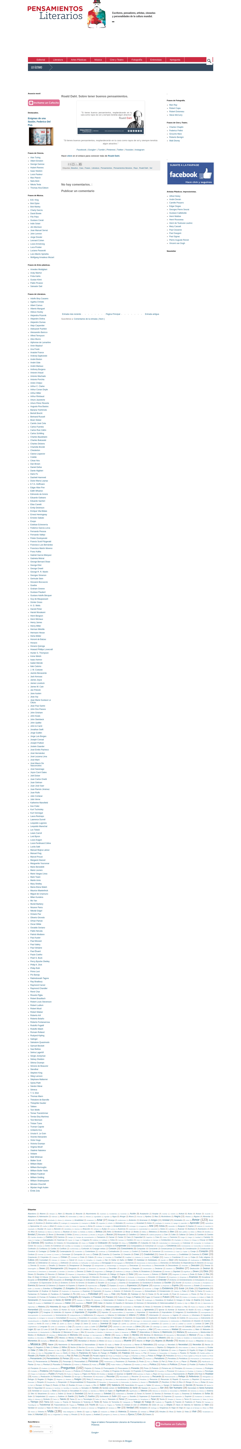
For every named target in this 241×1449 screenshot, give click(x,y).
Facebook (81, 149)
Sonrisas (167, 1394)
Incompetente (206, 1312)
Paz (68, 1355)
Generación (33, 1300)
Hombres (95, 1306)
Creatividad (149, 1254)
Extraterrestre (165, 1291)
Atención (57, 1229)
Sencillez (75, 1388)
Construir (31, 1251)
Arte (151, 1226)
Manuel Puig (36, 853)
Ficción (124, 1294)
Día (207, 1274)
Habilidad (47, 1303)
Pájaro (85, 1374)
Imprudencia (153, 1312)
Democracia (141, 1263)
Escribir (168, 1283)
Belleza (99, 1232)
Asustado (31, 1229)
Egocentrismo (64, 1277)
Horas (147, 1307)
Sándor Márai (36, 1086)
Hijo (186, 1303)
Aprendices (209, 1223)
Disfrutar (61, 1274)
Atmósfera (67, 1229)
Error (73, 1283)
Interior (127, 1321)
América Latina (52, 1223)
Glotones (97, 1300)
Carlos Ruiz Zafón (38, 430)
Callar (173, 1234)
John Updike (36, 723)
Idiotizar (138, 1310)
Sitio (32, 1394)
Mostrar (93, 1341)
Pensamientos (106, 168)
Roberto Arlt (35, 1015)
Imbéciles (58, 1312)
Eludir (123, 1277)
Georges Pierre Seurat (179, 209)
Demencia (129, 1263)
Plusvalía (56, 1364)
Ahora (131, 1216)
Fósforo (185, 1297)
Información (153, 1315)
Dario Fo (34, 474)
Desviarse (42, 1271)
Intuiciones (186, 1321)
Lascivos (165, 1324)
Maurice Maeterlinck (39, 890)
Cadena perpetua (155, 1234)
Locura (188, 1326)
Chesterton (35, 450)
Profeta (106, 1371)
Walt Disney (174, 141)
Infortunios (166, 1315)
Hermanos (129, 1303)
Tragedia (168, 1402)
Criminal (74, 1257)
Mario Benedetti (37, 867)
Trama (198, 1402)
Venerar (92, 1408)
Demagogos (118, 1263)
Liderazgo (156, 1327)
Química (140, 1374)
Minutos (107, 1338)
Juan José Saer (37, 786)
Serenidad (192, 1388)
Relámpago (98, 1379)
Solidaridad (120, 1394)
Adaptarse (32, 1216)
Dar (106, 1260)
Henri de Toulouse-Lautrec (181, 223)
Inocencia (72, 1318)
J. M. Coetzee (36, 670)
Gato (208, 1297)
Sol (151, 168)
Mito (172, 1338)
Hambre (109, 1303)
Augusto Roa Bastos (39, 406)
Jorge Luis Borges (38, 736)
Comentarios (37, 1431)
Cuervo (166, 1257)
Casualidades (48, 1240)
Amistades (178, 1220)
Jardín (62, 1324)
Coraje (193, 1251)
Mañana (180, 1332)
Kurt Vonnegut (36, 813)
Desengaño (32, 1268)
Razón (191, 1374)
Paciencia (83, 1353)
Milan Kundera (36, 897)
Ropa (47, 1385)
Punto (69, 1374)
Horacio (33, 643)
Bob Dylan (35, 203)
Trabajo (148, 1402)
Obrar (193, 1347)
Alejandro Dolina (37, 319)
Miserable (142, 1338)
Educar (45, 1277)
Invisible (31, 1324)
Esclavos (157, 1283)
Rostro (55, 1385)
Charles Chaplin (176, 127)
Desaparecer (74, 1265)
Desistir (82, 1268)
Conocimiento (127, 1248)
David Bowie (36, 213)
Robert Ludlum (37, 1005)
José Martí (35, 760)
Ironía (39, 1324)
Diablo (88, 1271)
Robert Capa (175, 108)
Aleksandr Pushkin (38, 329)
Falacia (176, 1291)
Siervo (102, 1391)
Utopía (169, 1405)
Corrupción (78, 1254)
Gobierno (120, 1300)
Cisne (84, 1243)
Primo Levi (35, 971)
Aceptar (155, 1214)
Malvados (206, 1329)
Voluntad (39, 1414)
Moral (52, 1341)
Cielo (211, 1240)
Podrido (137, 1364)
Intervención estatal (150, 1321)
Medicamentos (193, 1332)
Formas (43, 1297)
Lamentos (155, 1324)
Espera (121, 1285)
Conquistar (141, 1249)
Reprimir (195, 1379)
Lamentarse (143, 1324)
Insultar (45, 1321)
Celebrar (95, 1240)
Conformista (74, 1249)
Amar (99, 1220)
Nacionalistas (90, 1345)
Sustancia (198, 1396)
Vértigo (65, 1414)
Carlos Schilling (37, 433)
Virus (171, 1412)
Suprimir (188, 1396)
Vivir (194, 1411)
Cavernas (61, 1240)
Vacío (178, 1405)
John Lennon (36, 234)
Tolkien (33, 1106)
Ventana (111, 1408)
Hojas (64, 1307)
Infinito (142, 1315)
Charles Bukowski (38, 440)
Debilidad (140, 1260)
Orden (174, 1350)
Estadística (207, 1285)
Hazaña (119, 1303)
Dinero (196, 1271)
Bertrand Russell (37, 417)
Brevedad (60, 1234)
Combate (207, 1243)
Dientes (167, 1271)
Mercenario (181, 1335)
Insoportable (140, 1318)
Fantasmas (32, 1294)
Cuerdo (146, 1257)
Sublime (61, 1396)
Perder (85, 1358)
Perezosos (125, 1358)
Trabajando (126, 1402)
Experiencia (203, 1288)
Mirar (125, 1338)
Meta (208, 1335)
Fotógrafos (86, 1297)
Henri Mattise (175, 216)
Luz (52, 1329)
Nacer (50, 1344)
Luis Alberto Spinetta (39, 254)
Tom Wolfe (35, 1110)
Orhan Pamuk (36, 921)
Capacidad (138, 1237)
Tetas (204, 1399)
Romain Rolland (37, 1032)
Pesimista (132, 1361)
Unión (154, 1405)
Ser (162, 1387)
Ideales (90, 1310)
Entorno (173, 1280)
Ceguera (85, 1240)
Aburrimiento (91, 1214)
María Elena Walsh (38, 887)
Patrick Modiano (37, 934)
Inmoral (50, 1318)
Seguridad (38, 1388)
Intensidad (95, 1321)
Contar (53, 1251)
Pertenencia (108, 1361)
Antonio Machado (38, 376)
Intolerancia (164, 1321)
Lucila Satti (35, 847)
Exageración (136, 1288)
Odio (41, 1350)
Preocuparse (123, 1368)
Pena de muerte (201, 1356)
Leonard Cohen (37, 240)
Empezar (162, 1277)
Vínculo (74, 1414)
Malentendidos (187, 1329)
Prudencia (180, 1371)
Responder (62, 1382)
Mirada (116, 1338)
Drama (184, 1274)
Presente (135, 1368)
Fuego (128, 1297)
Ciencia (35, 1242)
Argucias (82, 1226)
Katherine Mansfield (39, 803)
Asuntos (208, 1226)
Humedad (46, 1310)
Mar (82, 1332)
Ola (72, 1350)
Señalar (85, 1391)
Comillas (68, 1246)
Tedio (97, 1399)
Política (153, 1364)
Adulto (62, 1216)
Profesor (97, 1371)
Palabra (113, 1353)
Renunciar (165, 1379)
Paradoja (174, 1353)
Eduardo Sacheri (37, 501)
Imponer (68, 1312)
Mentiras (147, 1335)
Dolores (155, 1274)
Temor (121, 1399)
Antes (149, 1223)
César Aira (35, 460)
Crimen (64, 1257)
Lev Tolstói (35, 830)
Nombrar (91, 1347)
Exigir (156, 1288)
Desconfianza (146, 1265)
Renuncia (153, 1379)
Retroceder (125, 1382)
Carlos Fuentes (37, 427)
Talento (63, 1399)
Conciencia (171, 1246)
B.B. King (34, 200)
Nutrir (140, 1347)
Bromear (85, 1234)
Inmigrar (42, 1318)
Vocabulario (206, 1412)
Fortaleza (52, 1297)
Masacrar (125, 1332)
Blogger (128, 1441)
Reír (174, 1382)
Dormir (165, 1274)
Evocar (114, 1288)
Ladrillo (123, 1324)
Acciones (123, 1214)
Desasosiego (111, 1265)
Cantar (120, 1237)
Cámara (54, 1260)
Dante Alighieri (36, 471)
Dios (205, 1271)
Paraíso (183, 1353)
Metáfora (31, 1338)
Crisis (82, 1257)
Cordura (31, 1254)
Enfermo (102, 1280)
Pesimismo (120, 1361)
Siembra (94, 1391)
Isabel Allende (36, 663)
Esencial (42, 1285)
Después (136, 1268)
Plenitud (46, 1364)
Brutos (92, 1234)
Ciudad (91, 1243)
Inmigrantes (32, 1318)
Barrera (57, 1232)
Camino (49, 1237)
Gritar (188, 1300)
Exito (191, 1288)
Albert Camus (36, 305)
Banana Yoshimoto (38, 410)
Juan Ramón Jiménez (40, 789)
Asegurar (181, 1226)
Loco (180, 1327)
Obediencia (150, 1347)
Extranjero (138, 1291)
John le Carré (36, 726)
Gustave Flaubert (38, 592)
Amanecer (90, 1220)
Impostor (105, 1312)
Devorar (80, 1271)
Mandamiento (33, 1332)
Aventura (191, 1229)
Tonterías (87, 1402)
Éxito (139, 1414)
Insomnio (128, 1318)
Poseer (183, 1364)
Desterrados (147, 1268)
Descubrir (195, 1265)
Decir (171, 1260)
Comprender (120, 1246)
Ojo (58, 1350)
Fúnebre (194, 1297)
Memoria (74, 1335)
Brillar (69, 1234)
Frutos (120, 1297)
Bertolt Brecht (36, 413)
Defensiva (54, 1263)
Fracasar (97, 1297)
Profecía (77, 1371)
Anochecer (130, 1223)
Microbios (40, 1338)
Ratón (148, 1374)
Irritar (54, 1324)
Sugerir (124, 1396)
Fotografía (73, 1297)
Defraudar (84, 1263)
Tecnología (87, 1399)
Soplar (176, 1394)
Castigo (37, 1240)
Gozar (139, 1300)
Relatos (68, 1379)
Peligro (159, 1355)
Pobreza (85, 1364)
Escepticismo (134, 1283)
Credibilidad (183, 1254)
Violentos (133, 1412)
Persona (54, 1361)
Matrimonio (167, 1332)
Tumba (118, 1405)
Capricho (149, 1237)
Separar (144, 1388)
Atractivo (74, 168)
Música (35, 1344)
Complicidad (87, 1246)
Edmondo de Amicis (39, 494)
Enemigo (69, 1280)
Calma (191, 1234)
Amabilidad (79, 1220)
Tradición (158, 1402)
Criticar (99, 1257)
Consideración (191, 1249)
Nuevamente (130, 1347)
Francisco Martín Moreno (41, 548)
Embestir (131, 1277)
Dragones (175, 1274)
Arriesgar (132, 1226)
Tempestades (132, 1399)
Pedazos (118, 1356)
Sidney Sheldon (37, 1059)
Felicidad (93, 1294)
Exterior (117, 1291)
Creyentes (44, 1257)
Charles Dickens (37, 444)
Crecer (161, 1254)
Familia (208, 1291)
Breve (51, 1234)
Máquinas (200, 1341)
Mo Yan (33, 901)
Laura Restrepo (37, 816)
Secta (209, 1385)
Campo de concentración (85, 1237)
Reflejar (181, 1376)
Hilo (198, 1303)
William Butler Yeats (39, 1170)
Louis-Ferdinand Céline (40, 843)
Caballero (132, 1234)
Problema (44, 1371)
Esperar (144, 1285)
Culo (186, 1257)
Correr (56, 1254)
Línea (94, 1329)
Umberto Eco (36, 1130)
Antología (158, 1223)
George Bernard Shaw (40, 562)
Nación (101, 1345)
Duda (192, 1274)
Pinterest (111, 149)
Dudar (200, 1274)
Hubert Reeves (37, 167)
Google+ (92, 149)
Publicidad (42, 1374)
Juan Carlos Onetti (38, 779)
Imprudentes (167, 1312)
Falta (192, 1291)
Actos (190, 1214)
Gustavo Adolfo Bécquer (41, 595)
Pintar (170, 1361)
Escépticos (207, 1283)
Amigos (154, 1220)
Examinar (148, 1288)
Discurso (51, 1274)
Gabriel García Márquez (41, 555)
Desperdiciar (124, 1268)
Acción (133, 1213)
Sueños (91, 1396)
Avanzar (181, 1229)
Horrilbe (167, 1307)
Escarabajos (112, 1283)
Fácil (177, 1297)
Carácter (207, 1237)
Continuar (101, 1251)
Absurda (69, 1214)
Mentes (118, 1335)
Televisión (111, 1399)
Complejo (76, 1246)
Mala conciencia (163, 1329)
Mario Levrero (36, 870)
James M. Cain (37, 687)
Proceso (68, 1371)
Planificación (206, 1361)
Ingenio (175, 1315)
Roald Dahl (144, 168)
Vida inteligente (68, 1412)
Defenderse (43, 1263)
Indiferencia (88, 1315)
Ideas (108, 1309)
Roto (64, 1385)
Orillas (33, 1353)
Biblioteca (153, 1232)
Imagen (207, 1310)
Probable (34, 1371)
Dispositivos (81, 1274)
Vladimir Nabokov (38, 1150)
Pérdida (102, 1374)
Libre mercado (127, 1327)
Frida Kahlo (35, 276)
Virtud (151, 1411)
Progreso (116, 1371)
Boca (199, 1232)
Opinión (96, 1350)
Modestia (207, 1338)
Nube (119, 1347)
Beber (75, 1232)
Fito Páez (34, 217)
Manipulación (45, 1332)
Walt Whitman (36, 1157)
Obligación (171, 1347)
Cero (138, 1240)
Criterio (91, 1257)
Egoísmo (75, 1277)
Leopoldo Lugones (38, 823)
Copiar (185, 1251)
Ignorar (161, 1310)
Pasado (31, 1355)
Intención (84, 1321)
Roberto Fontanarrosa (40, 1022)
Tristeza (80, 1405)
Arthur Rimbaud (37, 396)
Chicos (186, 1240)
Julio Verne (35, 799)
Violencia (122, 1411)
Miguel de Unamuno (39, 894)
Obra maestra (183, 1347)
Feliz (113, 1294)
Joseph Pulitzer (37, 743)
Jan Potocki (35, 690)
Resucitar (102, 1382)
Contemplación (65, 1251)
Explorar (55, 1291)
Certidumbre (166, 1240)
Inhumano (196, 1315)
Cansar (111, 1237)
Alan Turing (35, 157)
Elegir (114, 1277)
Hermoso (140, 1303)
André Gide (35, 362)
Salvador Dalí (36, 286)
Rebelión (67, 1377)
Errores (81, 1283)
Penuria (76, 1358)
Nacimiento (62, 1345)
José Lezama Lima (38, 756)
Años (33, 1232)
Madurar (112, 1329)
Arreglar (108, 1226)
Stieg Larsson (36, 1076)
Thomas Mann (36, 1096)
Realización (45, 1377)
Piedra (155, 1361)
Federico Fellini (176, 130)
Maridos (100, 1332)
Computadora (136, 1246)
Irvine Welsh (35, 656)
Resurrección (113, 1382)
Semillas (66, 1388)
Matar (133, 1332)
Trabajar (137, 1402)
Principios (178, 1368)
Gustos (38, 1303)
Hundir (73, 1310)
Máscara (210, 1341)
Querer (129, 1374)
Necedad (171, 1345)
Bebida (82, 1232)
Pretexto (155, 1368)
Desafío (52, 1265)
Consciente (153, 1249)
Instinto (182, 1318)
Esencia (31, 1285)
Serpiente (45, 1391)
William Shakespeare (39, 1181)
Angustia (102, 1223)
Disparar (71, 1274)
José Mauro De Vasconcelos (37, 764)
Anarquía (84, 1223)
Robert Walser (36, 1012)
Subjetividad (40, 1396)
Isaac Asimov (36, 660)
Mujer (148, 1341)
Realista (35, 1377)
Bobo (192, 1232)
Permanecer (195, 1358)
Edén (54, 1277)
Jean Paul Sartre (37, 706)
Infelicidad (121, 1315)
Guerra (197, 1300)
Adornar (54, 1216)
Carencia (173, 1237)
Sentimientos (123, 1388)
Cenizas (121, 1240)
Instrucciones (193, 1318)
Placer (184, 1361)
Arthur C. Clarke (37, 386)
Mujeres (158, 1341)
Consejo (178, 1249)
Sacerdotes (129, 1385)
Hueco (193, 1307)
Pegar (126, 1356)
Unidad (127, 1405)
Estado (197, 1285)
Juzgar (114, 1324)
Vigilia (95, 1412)
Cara (81, 168)
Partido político (205, 1353)
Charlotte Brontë (37, 447)
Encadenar (206, 1277)
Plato (38, 1364)
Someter (130, 1394)
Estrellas (46, 1288)
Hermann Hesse (37, 633)
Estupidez (57, 1288)
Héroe (80, 1310)
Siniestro (183, 1391)
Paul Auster (35, 938)
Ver (119, 1407)
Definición (64, 1263)
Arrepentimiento (119, 1226)
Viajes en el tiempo (192, 1408)
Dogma (122, 1274)
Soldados (97, 1394)
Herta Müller (35, 636)
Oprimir (143, 1350)
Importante (79, 1312)
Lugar (30, 1329)
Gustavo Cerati (37, 220)
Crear (136, 1254)
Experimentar (33, 1291)
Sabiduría (116, 1385)
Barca (50, 1232)
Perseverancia (41, 1361)
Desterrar (158, 1268)
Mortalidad (82, 1341)
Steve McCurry (175, 115)
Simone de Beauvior (39, 1066)
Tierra (46, 1402)
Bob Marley (35, 207)
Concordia (197, 1246)
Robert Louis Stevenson (41, 1002)
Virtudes (162, 1412)
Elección (95, 1277)
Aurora (112, 1229)
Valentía (187, 1405)
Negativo (39, 1347)
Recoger (78, 1377)
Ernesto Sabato (37, 518)
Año (211, 1229)
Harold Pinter (36, 609)
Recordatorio (124, 1377)
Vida (50, 1411)
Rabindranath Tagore (39, 978)
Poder (102, 1364)
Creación (127, 1254)
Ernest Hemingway (38, 514)
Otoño (65, 1353)
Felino (106, 1294)
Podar (94, 1364)
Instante (173, 1318)
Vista (187, 1412)
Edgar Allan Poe (37, 487)
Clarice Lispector (37, 454)
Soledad (107, 1393)
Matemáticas (145, 1332)
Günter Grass (36, 602)
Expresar (86, 1291)
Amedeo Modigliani (38, 269)
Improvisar (141, 1312)
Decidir (163, 1260)
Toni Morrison (36, 1120)
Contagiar (42, 1251)
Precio (210, 1364)
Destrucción (194, 1268)
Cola (153, 1243)
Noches (82, 1347)
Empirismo (173, 1277)
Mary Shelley (36, 884)
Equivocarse (46, 1283)
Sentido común (108, 1388)
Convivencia (168, 1251)
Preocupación (109, 1368)
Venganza (101, 1408)
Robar (203, 1382)
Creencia (195, 1254)
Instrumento (205, 1318)
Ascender (171, 1226)
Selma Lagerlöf (37, 1052)
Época (131, 1414)
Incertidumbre (192, 1312)
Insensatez (117, 1318)
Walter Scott (35, 1160)
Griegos (179, 1300)
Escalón (101, 1283)
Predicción (54, 1368)
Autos (162, 1229)
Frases (88, 168)
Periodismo (159, 1358)
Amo (187, 1220)
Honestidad (127, 1307)
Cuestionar (176, 1257)
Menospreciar (97, 1335)
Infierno (132, 1315)
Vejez (48, 1408)
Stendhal (34, 1069)
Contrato (126, 1251)
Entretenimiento (186, 1280)
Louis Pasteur (36, 174)
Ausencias (132, 1229)
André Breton (36, 359)
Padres (94, 1353)
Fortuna (63, 1297)
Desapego (87, 1265)
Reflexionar (194, 1376)
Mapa (76, 1332)
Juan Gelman (36, 782)
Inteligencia (69, 1320)
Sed (29, 1388)
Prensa (97, 1368)
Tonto (96, 1402)
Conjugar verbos (99, 1249)
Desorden (113, 1268)
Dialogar (109, 1271)
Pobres (76, 1364)
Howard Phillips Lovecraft (41, 649)
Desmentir (92, 1268)
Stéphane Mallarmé (39, 1079)
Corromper (66, 1254)
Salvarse (157, 1385)
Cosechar (116, 1254)
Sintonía (193, 1391)
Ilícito (199, 1310)
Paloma (137, 1353)
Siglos (110, 1391)
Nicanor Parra (36, 907)
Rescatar (31, 1382)
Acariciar (103, 1214)
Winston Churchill (38, 1184)
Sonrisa (157, 1394)
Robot (211, 1382)
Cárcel (71, 1260)
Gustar (207, 1300)
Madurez (121, 1329)
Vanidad (31, 1408)
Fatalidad (65, 1294)
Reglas (50, 1379)
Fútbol (201, 1297)
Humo (55, 1310)
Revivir (143, 1382)
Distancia (92, 1274)
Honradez (138, 1307)
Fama (199, 1291)
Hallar (100, 1303)
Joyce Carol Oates (38, 772)
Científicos (49, 1243)
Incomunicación (47, 1315)
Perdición (96, 1358)
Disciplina (40, 1274)
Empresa (183, 1277)
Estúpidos (70, 1288)
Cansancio (101, 1237)
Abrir (60, 1214)
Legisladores (32, 1327)
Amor (196, 1219)
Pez (148, 1361)
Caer (166, 1234)
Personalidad (79, 1361)
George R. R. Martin (39, 572)
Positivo (202, 1364)
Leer (207, 1323)
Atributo (96, 1229)
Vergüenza (163, 1408)
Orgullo (192, 1350)
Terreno (178, 1399)
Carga (182, 1237)
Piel (163, 1361)
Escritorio (188, 1283)
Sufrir (114, 1396)
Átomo (115, 1414)
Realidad (209, 1374)
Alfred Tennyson (37, 335)
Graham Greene (37, 589)
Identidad (119, 1309)
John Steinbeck (37, 719)
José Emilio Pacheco (39, 750)
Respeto (40, 1382)
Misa (133, 1338)
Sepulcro (154, 1388)
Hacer (89, 1303)
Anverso (167, 1223)
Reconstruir (99, 1377)
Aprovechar (34, 1226)
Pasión (42, 1355)
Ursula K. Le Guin (38, 1133)
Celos (112, 1240)
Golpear (130, 1300)
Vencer (75, 1408)
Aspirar (191, 1226)
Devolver (71, 1271)
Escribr (179, 1283)
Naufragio (161, 1345)
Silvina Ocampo (37, 1063)
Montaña (44, 1341)
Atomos (77, 1229)
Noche (73, 1347)
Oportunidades (122, 1350)
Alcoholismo (166, 1216)
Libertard (116, 1327)
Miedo (50, 1337)
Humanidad (33, 1309)
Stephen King (36, 1073)
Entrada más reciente (71, 314)
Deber (130, 1260)
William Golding (37, 1177)
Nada (109, 1345)
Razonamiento (179, 1374)
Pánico (93, 1374)
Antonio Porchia (37, 379)
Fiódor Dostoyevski (38, 538)
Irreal (47, 1324)
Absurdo (79, 1214)
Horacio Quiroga (37, 646)
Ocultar (210, 1347)
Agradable (97, 1216)
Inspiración (153, 1318)
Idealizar (99, 1310)
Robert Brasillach (37, 998)
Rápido (88, 1385)
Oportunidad (108, 1350)
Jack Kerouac (36, 676)
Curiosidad (43, 1260)
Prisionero (189, 1368)
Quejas (110, 1374)
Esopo (33, 521)
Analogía (64, 1223)
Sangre (166, 1385)
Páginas (77, 1374)
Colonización (175, 1243)
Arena (74, 1226)
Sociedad (79, 1393)
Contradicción (113, 1251)
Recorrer (134, 1377)
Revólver (165, 1382)
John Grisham (36, 713)
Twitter (120, 149)
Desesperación (56, 1268)
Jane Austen (35, 693)
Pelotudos (170, 1356)
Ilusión (191, 1310)
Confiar (53, 1249)
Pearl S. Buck (36, 958)
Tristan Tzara (36, 1123)
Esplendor (156, 1285)
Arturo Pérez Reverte (39, 403)
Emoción (151, 1277)
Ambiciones (122, 1220)
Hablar (68, 1303)
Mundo (169, 1340)
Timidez (57, 1402)
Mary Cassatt (175, 226)
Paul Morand (36, 941)
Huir (208, 1307)
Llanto (165, 1327)
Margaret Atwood (37, 860)
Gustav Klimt (36, 280)
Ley (69, 1326)
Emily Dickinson (37, 508)
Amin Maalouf (36, 346)
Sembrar (57, 1388)
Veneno (83, 1408)
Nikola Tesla (35, 184)
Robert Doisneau (176, 111)
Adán (81, 1216)
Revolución (153, 1382)
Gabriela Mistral (37, 558)
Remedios (109, 1379)
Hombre (75, 1306)
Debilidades (152, 1260)
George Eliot (36, 565)
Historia (41, 1307)
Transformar (45, 1405)
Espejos (113, 1285)
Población (67, 1364)
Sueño (81, 1396)
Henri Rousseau (176, 219)
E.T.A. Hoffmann (37, 484)
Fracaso (109, 1297)
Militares (98, 1338)
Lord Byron (35, 836)
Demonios (164, 1263)
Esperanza (132, 1285)
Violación (104, 1412)
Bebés (90, 1232)
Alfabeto (188, 1216)
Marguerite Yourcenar (39, 863)
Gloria (88, 1300)
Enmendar (131, 1280)
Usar (161, 1405)
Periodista (172, 1358)
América (39, 1223)
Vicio (211, 1408)
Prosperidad (149, 1371)
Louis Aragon (36, 840)
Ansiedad (140, 1223)
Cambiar (200, 1234)
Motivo (101, 1341)
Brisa (77, 1234)
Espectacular (92, 1285)
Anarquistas (74, 1223)
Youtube (129, 149)
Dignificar (186, 1271)
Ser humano (175, 1387)
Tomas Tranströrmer (39, 1113)
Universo (144, 1405)
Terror (186, 1399)
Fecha (83, 1294)
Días (30, 1277)
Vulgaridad (57, 1414)
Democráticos (153, 1263)
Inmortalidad (61, 1318)
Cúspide (99, 1260)
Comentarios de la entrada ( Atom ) (89, 319)
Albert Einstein (36, 161)
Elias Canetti (36, 504)
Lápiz (70, 1329)
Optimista (164, 1350)
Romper (39, 1385)
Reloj (89, 1379)
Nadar (117, 1345)
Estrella (37, 1288)
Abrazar (52, 1214)
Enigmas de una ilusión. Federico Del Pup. (39, 121)
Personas (93, 1361)
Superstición (156, 1396)
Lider (147, 1327)
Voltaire (33, 1154)
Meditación (41, 1335)
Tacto (55, 1399)
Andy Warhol (36, 273)
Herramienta (152, 1303)
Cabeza (143, 1234)
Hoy (185, 1307)
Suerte (71, 1396)
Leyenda (78, 1327)
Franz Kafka (35, 551)
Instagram (140, 149)
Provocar (170, 1371)
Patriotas (61, 1356)
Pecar (110, 1356)
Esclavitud (147, 1283)
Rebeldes (57, 1377)
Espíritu (175, 1285)
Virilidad (143, 1412)
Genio (58, 1300)
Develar (62, 1271)
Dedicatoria (195, 1260)
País (76, 1355)
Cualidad (128, 1257)
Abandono (32, 1214)
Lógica (102, 1329)
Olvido (87, 1350)
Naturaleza (148, 1344)
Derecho (200, 1263)
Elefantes (105, 1277)
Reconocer (88, 1377)
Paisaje (104, 1353)
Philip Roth (35, 968)
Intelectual (55, 1321)
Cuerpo (155, 1257)
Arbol (52, 1226)
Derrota (33, 1265)
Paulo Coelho (36, 954)
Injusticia (206, 1315)
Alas (156, 1216)
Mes (201, 1335)
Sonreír (148, 1394)
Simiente (164, 1391)
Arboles (60, 1226)
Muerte (127, 1340)
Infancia (111, 1315)
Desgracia (72, 1268)
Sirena (201, 1391)
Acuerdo (208, 1214)
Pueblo (51, 1374)
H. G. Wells (35, 605)
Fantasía (43, 1294)
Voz (48, 1414)
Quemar (120, 1374)
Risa (196, 1382)
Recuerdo (157, 1376)
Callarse (182, 1234)
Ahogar (123, 1216)
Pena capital (188, 1356)
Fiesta (150, 1294)
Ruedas (72, 1385)
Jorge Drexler (36, 237)
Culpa (193, 1257)
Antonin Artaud (37, 373)
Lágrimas (61, 1329)
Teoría (162, 1399)
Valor (206, 1405)
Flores (193, 1294)
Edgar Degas (175, 206)
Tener (153, 1399)
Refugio (31, 1379)
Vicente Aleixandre (38, 1137)
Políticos (173, 1364)
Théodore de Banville (39, 1100)
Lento (52, 1327)
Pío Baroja (35, 975)
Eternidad (82, 1288)
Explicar (45, 1291)
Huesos (201, 1307)
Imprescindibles (117, 1312)
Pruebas (190, 1371)
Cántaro (63, 1260)
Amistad (165, 1220)
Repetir (175, 1379)
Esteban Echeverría (39, 524)
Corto (88, 1254)
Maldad (175, 1329)
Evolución (124, 1288)
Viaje (181, 1408)
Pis (177, 1361)
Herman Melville (37, 629)
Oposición (134, 1350)
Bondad (31, 1234)
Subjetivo (51, 1396)
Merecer (193, 1335)
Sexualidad (74, 1391)
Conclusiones (186, 1246)
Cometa (39, 1246)
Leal (173, 1324)
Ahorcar (139, 1216)
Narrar (137, 1345)
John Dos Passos (38, 709)
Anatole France (37, 352)
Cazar (70, 1240)
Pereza (115, 1358)
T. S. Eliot (34, 1093)
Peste (141, 1361)
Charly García (36, 210)
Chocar (202, 1240)
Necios (207, 1345)
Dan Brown (35, 464)
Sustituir (208, 1396)
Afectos (88, 1216)
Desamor (62, 1265)
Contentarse (90, 1251)
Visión (178, 1412)
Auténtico (171, 1229)
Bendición (118, 1232)
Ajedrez (148, 1216)
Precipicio (34, 1368)
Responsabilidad (76, 1382)
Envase (210, 1280)
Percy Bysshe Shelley (40, 961)
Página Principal (113, 314)
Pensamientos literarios (122, 168)
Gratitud (170, 1300)
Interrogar (136, 1321)
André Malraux (36, 366)
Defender (31, 1263)
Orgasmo (182, 1350)
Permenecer (206, 1358)
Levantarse (61, 1327)
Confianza (43, 1249)
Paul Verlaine (36, 948)
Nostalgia (110, 1347)
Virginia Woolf (36, 1147)
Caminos (61, 1237)
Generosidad (47, 1300)
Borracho (41, 1234)
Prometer (126, 1371)
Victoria (41, 1412)
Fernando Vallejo (37, 535)
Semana (49, 1388)
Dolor (131, 1274)
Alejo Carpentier (37, 325)
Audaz (104, 1229)
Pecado (86, 1355)
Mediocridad (205, 1332)
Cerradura (146, 1240)
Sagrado (140, 1385)
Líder (77, 1329)
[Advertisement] (203, 28)
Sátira (30, 1399)
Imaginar (47, 1312)
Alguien (197, 1216)
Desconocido (159, 1265)
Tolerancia (76, 1402)
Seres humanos (206, 1388)
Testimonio (196, 1399)
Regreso (60, 1379)
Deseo (42, 1268)
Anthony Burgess (37, 369)
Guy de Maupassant (39, 599)
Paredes (193, 1353)
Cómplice (89, 1260)
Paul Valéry (35, 944)
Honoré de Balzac (38, 639)
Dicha (135, 1271)
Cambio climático (37, 1237)
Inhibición (185, 1315)
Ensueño (151, 1280)
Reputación (207, 1379)
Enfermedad (91, 1280)
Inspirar (164, 1318)
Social (69, 1394)
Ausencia (121, 1229)
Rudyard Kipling (37, 1035)
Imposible (92, 1312)
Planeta (193, 1361)
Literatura (96, 168)
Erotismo (64, 1283)
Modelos (187, 1338)
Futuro (166, 1297)
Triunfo (92, 1405)
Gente (68, 1300)
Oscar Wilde (35, 924)
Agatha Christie (37, 302)
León (93, 1327)
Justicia (94, 1324)
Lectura (198, 1324)
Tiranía (65, 1402)
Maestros (131, 1329)
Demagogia (106, 1263)
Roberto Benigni (176, 137)
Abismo (43, 1214)
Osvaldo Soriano (37, 927)
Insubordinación (33, 1321)
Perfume (149, 1358)
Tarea (72, 1399)
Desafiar (43, 1265)
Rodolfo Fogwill (37, 1025)
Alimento (31, 1220)
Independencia (75, 1315)
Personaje (67, 1361)
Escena (122, 1283)
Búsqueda (121, 1234)
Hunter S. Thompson (39, 653)
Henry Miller (35, 626)
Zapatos (88, 1414)
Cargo (190, 1237)
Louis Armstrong (37, 244)
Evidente (106, 1288)
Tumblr (101, 149)
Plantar (31, 1364)
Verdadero (143, 1408)
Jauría (69, 1324)
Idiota (130, 1310)
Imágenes (179, 1312)
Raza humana (165, 1374)
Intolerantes (175, 1321)
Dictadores (145, 1271)
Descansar (134, 1265)
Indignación (100, 1315)
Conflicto (63, 1249)
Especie (81, 1285)
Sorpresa (185, 1394)
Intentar (106, 1321)
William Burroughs (38, 1167)
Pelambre (134, 1356)
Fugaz (147, 1297)
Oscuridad (48, 1353)
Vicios (33, 1412)
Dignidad (176, 1271)
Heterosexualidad (167, 1303)
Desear (207, 1265)
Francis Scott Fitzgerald (40, 541)
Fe (74, 1294)
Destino (180, 1268)
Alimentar (207, 1216)
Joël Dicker (35, 776)
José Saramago (37, 769)
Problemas (57, 1371)
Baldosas (41, 1232)
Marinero (109, 1332)
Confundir (85, 1249)
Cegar (77, 1240)
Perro (30, 1361)
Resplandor (51, 1382)
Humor (64, 1310)
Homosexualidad (112, 1307)
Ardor (67, 1226)
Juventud (104, 1323)
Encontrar (43, 1279)
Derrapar (210, 1263)
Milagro (80, 1338)
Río (94, 1385)
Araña (45, 1226)
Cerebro (130, 1240)
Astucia (199, 1226)
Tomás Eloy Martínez (39, 1117)
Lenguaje (43, 1327)
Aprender (195, 1223)
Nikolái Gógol (36, 911)
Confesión (32, 1249)
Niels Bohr (35, 181)
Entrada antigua (152, 314)
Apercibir (184, 1223)
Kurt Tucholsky (37, 809)
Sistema (210, 1391)
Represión (185, 1379)
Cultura (31, 1260)
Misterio (162, 1338)
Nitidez (56, 1347)
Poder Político (116, 1364)
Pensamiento (36, 1358)
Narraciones (127, 1345)
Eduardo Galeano (38, 498)
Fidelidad (134, 1294)
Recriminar (145, 1377)
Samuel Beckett (37, 1046)
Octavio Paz (35, 914)
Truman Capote (37, 1127)
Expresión (97, 1291)
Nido (48, 1347)
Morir (70, 1340)
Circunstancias (72, 1243)
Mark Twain (35, 877)
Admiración (43, 1216)
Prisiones (199, 1368)
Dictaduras (157, 1271)
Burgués (101, 1234)
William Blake (36, 1164)
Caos (129, 1237)
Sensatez (85, 1388)
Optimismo (153, 1350)
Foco (209, 1294)
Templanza (144, 1399)
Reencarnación (170, 1377)
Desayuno (122, 1265)
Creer (205, 1254)
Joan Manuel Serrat (39, 230)
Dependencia (188, 1263)
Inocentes (83, 1318)
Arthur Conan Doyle (39, 389)
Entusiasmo (200, 1280)
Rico (181, 1382)
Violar (112, 1412)
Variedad (41, 1408)
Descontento (173, 1265)
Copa (178, 1251)
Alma (40, 1220)
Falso (184, 1291)
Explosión (65, 1291)
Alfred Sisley (174, 196)
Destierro (169, 1268)
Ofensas (51, 1350)
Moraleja (61, 1341)
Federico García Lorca (40, 528)
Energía (79, 1280)
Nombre (100, 1347)
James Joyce (36, 680)
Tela (103, 1399)
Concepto (160, 1246)
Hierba (179, 1303)
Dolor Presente (143, 1274)
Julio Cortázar (36, 796)
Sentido (95, 1388)
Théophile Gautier (38, 1103)
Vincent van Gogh (177, 243)
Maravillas (90, 1332)
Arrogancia (142, 1226)
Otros (73, 1353)
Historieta (54, 1307)
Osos (58, 1353)
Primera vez (166, 1368)
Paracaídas (163, 1353)
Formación (32, 1297)
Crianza (55, 1257)
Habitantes (58, 1303)
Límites (86, 1329)
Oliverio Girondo (37, 917)
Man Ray (173, 105)
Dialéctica (119, 1271)
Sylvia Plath (35, 1083)
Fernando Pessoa (38, 531)
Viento (79, 1412)
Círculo (80, 1260)
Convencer (156, 1251)
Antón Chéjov (36, 383)
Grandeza (159, 1300)
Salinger (34, 1039)
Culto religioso (204, 1257)
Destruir (206, 1268)
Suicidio (133, 1396)
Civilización (103, 1243)
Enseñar (141, 1280)
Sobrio (60, 1394)
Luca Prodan (36, 247)
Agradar (107, 1216)
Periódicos (183, 1358)
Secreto (189, 1385)
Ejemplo (85, 1277)
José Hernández (37, 753)
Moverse (118, 1341)
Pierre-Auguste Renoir (179, 240)
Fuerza (137, 1297)
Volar (30, 1414)
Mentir (126, 1335)
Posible (192, 1364)
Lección (189, 1324)
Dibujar (128, 1271)
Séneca (33, 1090)
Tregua (71, 1405)
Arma (90, 1226)
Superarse (143, 1396)
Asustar (40, 1229)
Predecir (45, 1368)
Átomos (123, 1414)
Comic (47, 1246)
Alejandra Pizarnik (38, 315)
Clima (123, 1243)
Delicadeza (95, 1263)
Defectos (206, 1260)
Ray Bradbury (36, 981)
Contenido (78, 1251)
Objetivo (160, 1347)
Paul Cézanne (175, 230)
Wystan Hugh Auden (39, 1187)
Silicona (155, 1391)
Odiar (33, 1350)
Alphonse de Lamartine (40, 342)
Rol (31, 1385)
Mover (110, 1341)
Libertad (103, 1326)
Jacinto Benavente (38, 673)
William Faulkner (37, 1174)
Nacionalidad (76, 1345)
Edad (37, 1277)
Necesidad (183, 1344)
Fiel (143, 1294)
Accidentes (113, 1214)
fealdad (97, 1414)
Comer (30, 1246)
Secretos (199, 1385)
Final (174, 1294)
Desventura (32, 1271)
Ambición (132, 1220)
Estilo (30, 1288)
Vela (56, 1408)
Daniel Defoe (36, 467)
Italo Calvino (35, 666)
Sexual (64, 1391)
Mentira (135, 1335)
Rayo (136, 168)
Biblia (144, 1232)
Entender (162, 1280)
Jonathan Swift (37, 729)
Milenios (89, 1338)
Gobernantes (108, 1300)
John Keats (35, 716)
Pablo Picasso (36, 283)
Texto (211, 1399)
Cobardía (144, 1243)
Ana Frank (35, 349)
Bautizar (66, 1232)
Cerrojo (155, 1240)
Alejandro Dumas (38, 322)
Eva (98, 1288)
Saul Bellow (35, 1049)
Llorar (172, 1327)
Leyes (86, 1327)
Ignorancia (149, 1309)
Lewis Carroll (36, 833)
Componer (98, 1246)
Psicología (209, 1371)
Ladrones (133, 1324)
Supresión (178, 1396)
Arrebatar (98, 1226)
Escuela (197, 1283)
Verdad (130, 1407)
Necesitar (197, 1344)
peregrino (106, 1414)
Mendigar (86, 1335)
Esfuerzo (52, 1285)
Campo (70, 1237)
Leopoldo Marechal (38, 826)
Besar (128, 1232)
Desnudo (102, 1268)
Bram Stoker (36, 420)
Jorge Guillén (36, 733)
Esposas (166, 1285)
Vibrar (204, 1408)
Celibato (104, 1240)
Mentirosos (158, 1335)
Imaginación (33, 1312)
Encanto (31, 1280)
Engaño (111, 1280)
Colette (33, 457)
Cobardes (133, 1243)
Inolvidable (94, 1318)
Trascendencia (60, 1405)
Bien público (183, 1232)
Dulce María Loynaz (39, 481)
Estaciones (187, 1285)
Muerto (140, 1341)
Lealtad (180, 1324)
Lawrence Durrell (37, 819)
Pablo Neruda (36, 931)
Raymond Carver (37, 985)
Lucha (198, 1327)
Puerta (61, 1374)
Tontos (105, 1402)
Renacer (133, 1379)
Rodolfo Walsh (36, 1029)
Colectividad (163, 1243)
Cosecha (105, 1254)
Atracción (86, 1229)
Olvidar (79, 1350)
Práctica (199, 1371)
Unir (135, 1405)
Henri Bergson (36, 616)
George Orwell (36, 568)
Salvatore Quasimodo (39, 1042)
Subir (30, 1396)
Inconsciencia (61, 1315)
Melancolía (62, 1335)
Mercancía (170, 1335)
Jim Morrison (36, 227)
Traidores (188, 1402)
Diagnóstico (99, 1271)
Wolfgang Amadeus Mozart (42, 257)
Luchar (207, 1326)
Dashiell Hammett (38, 477)
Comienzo (57, 1246)
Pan (145, 1353)
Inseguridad (105, 1318)
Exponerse (76, 1291)
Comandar (197, 1243)
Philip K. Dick (36, 965)
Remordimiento (121, 1379)
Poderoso (127, 1364)
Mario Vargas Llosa (38, 874)
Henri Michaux (36, 619)
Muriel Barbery (36, 904)
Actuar (198, 1214)
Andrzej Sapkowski (38, 356)
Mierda (71, 1338)
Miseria (152, 1338)
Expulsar (108, 1291)
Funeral (156, 1297)
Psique (33, 1374)
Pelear (150, 1356)
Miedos (62, 1338)
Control (135, 1251)
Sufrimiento (104, 1396)
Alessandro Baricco (38, 332)
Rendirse (143, 1379)
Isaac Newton (36, 171)
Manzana (67, 1332)
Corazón (203, 1251)
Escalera (91, 1283)
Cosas (95, 1254)
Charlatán (177, 1240)
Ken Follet (34, 806)
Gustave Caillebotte (178, 213)
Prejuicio (88, 1368)
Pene (211, 1356)
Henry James (36, 622)
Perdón (106, 1358)
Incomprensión (33, 1315)
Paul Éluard (35, 951)
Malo (197, 1329)
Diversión (103, 1274)
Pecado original (99, 1356)
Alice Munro (35, 339)
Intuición (197, 1321)
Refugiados (207, 1377)
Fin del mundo (163, 1294)
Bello (109, 1232)
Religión (77, 1379)
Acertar (164, 1214)
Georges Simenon (38, 575)
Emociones (141, 1277)
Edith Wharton (36, 491)
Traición (178, 1402)
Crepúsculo (32, 1257)
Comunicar (149, 1246)
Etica (92, 1288)
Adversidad (72, 1216)
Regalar (41, 1379)
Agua (114, 1216)
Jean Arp (34, 697)
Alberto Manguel (37, 309)
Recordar (111, 1376)
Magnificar (142, 1329)
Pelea (143, 1356)
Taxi (79, 1399)
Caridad (198, 1237)
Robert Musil (36, 1008)
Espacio (62, 1285)
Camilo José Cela (38, 423)
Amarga (111, 1220)
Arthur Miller (35, 393)
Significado (121, 1391)
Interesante (116, 1321)
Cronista (108, 1257)
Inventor (207, 1321)
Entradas (35, 1426)
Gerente (80, 1300)
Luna (45, 1329)
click (69, 156)
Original (210, 1350)
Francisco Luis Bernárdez (41, 545)
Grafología (148, 1300)
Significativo (133, 1391)
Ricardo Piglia (36, 995)
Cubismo (138, 1257)
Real (200, 1374)
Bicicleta (163, 1232)
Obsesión (201, 1347)
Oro (39, 1353)
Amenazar (143, 1220)
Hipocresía (207, 1303)
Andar (93, 1223)
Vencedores (65, 1408)
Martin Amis (35, 880)
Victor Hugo (35, 1140)
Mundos (182, 1341)
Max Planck (35, 178)
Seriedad (35, 1391)
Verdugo (154, 1408)
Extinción (127, 1291)
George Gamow (37, 164)
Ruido (80, 1385)
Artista (162, 1226)
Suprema (167, 1396)
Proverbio (160, 1371)
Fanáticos (55, 1294)
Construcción (205, 1249)
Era (56, 1283)
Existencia (167, 1288)
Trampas (207, 1402)
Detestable (52, 1271)
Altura (59, 1220)
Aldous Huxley (36, 312)
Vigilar (87, 1412)
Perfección (137, 1358)
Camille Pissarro (176, 203)
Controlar (144, 1251)
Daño (122, 1260)
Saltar (148, 1385)
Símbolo (46, 1399)
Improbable (130, 1312)
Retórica (135, 1382)
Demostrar (176, 1263)
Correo (48, 1254)
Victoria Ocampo (37, 1143)
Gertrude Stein (36, 578)
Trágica (109, 1405)
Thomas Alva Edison (39, 188)
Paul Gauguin (175, 233)
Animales (119, 1223)
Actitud (181, 1214)
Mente (107, 1335)
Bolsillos (208, 1232)
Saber (103, 1385)
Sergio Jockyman (38, 1056)
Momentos (32, 1341)
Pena (179, 1356)
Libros (138, 1326)
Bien (172, 1232)
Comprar (108, 1246)
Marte (117, 1332)
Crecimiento (171, 1254)
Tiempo (34, 1402)
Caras (165, 1237)
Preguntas (68, 1368)
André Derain (175, 199)
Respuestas (91, 1382)
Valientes (197, 1405)
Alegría (177, 1216)
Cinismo (59, 1243)
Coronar (41, 1254)
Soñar (207, 1393)
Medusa (52, 1335)
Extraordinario (150, 1291)
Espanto (71, 1285)
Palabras (126, 1353)
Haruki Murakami (37, 612)
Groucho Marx (175, 134)
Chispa (194, 1240)
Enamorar (193, 1277)
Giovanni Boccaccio (39, 582)
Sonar (139, 1394)
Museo (190, 1341)
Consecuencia (166, 1249)
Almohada (50, 1220)
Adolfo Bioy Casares (39, 298)
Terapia (170, 1399)
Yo (81, 1414)
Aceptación (144, 1214)
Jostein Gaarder (37, 746)
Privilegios (209, 1368)
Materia (156, 1332)
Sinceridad (173, 1391)
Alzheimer (68, 1220)
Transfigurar (32, 1405)
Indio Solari (35, 223)
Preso (146, 1368)
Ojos (64, 1350)
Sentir (135, 1388)
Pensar (66, 1358)
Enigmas (121, 1280)
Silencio (144, 1391)
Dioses (30, 1274)
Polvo (145, 1364)
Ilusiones (181, 1310)
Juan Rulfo (35, 792)
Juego (77, 1324)
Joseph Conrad (37, 739)
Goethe (33, 585)
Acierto (173, 1214)
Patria (52, 1356)
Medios (31, 1335)
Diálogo (113, 1274)
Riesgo (189, 1382)
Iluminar (171, 1310)
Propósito (137, 1371)
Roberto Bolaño (37, 1019)
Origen (201, 1350)
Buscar (110, 1234)
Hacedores (79, 1303)
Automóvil (154, 1229)
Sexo (54, 1391)
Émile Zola (35, 1191)
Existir (181, 1288)
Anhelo (110, 1223)
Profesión (87, 1371)
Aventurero (202, 1229)
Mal (150, 1329)
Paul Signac (174, 236)
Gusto (30, 1303)
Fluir (201, 1294)
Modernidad (197, 1338)
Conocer (112, 1248)
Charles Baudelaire (38, 437)
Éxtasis (148, 1414)
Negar (30, 1347)
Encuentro (58, 1280)
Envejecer (34, 1283)
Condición (207, 1246)
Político (164, 1364)
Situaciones (42, 1394)
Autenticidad (143, 1229)
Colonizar (186, 1243)
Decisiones (183, 1260)
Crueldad (118, 1257)
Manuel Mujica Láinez (40, 850)
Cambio (210, 1234)
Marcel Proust (36, 857)
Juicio (86, 1324)
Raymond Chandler (38, 988)
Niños (64, 1347)
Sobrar (52, 1394)
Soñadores (197, 1394)
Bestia (136, 1232)
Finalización (184, 1294)
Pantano (153, 1353)
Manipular (56, 1332)
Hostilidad (177, 1307)
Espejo (103, 1285)
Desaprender (99, 1265)
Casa (30, 1240)
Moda (179, 1338)
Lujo (38, 1329)
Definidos (75, 1263)
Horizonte (157, 1307)
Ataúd (49, 1229)
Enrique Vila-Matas (38, 511)
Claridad (114, 1243)
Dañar (113, 1260)
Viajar (173, 1408)
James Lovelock (37, 683)
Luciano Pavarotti (38, 250)
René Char (35, 992)
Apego (175, 1223)
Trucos (101, 1405)
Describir (185, 1265)
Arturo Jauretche (37, 400)
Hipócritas (31, 1307)
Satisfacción (177, 1385)
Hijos (192, 1303)
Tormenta (115, 1402)
